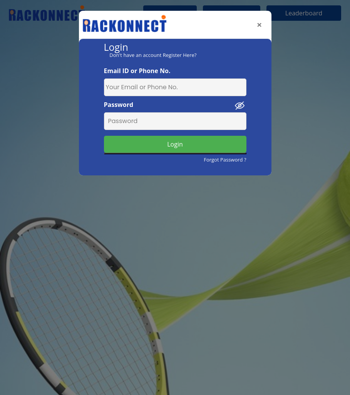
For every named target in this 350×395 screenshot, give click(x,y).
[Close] (259, 24)
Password (119, 104)
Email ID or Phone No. (137, 71)
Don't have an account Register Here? (152, 55)
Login (175, 144)
